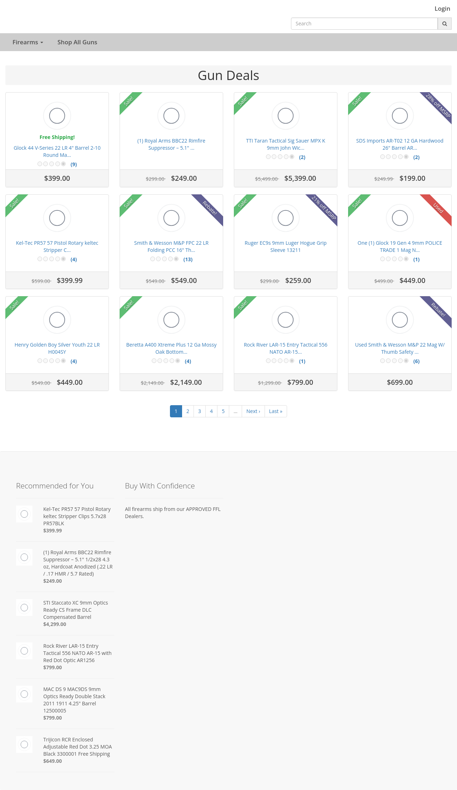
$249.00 (52, 580)
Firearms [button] (27, 42)
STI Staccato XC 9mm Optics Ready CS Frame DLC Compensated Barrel (75, 609)
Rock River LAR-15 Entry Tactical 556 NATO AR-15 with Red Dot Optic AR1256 (77, 653)
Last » (275, 411)
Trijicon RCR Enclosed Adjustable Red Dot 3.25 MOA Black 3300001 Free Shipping (77, 746)
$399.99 (52, 530)
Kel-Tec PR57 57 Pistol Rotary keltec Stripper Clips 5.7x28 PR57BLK (77, 516)
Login (442, 8)
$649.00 (52, 760)
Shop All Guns (77, 42)
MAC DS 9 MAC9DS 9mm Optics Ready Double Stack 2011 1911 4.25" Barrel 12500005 (74, 700)
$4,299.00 (54, 624)
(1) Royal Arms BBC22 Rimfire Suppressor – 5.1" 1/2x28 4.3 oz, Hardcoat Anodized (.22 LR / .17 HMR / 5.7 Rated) (77, 563)
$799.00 (52, 667)
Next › (253, 411)
